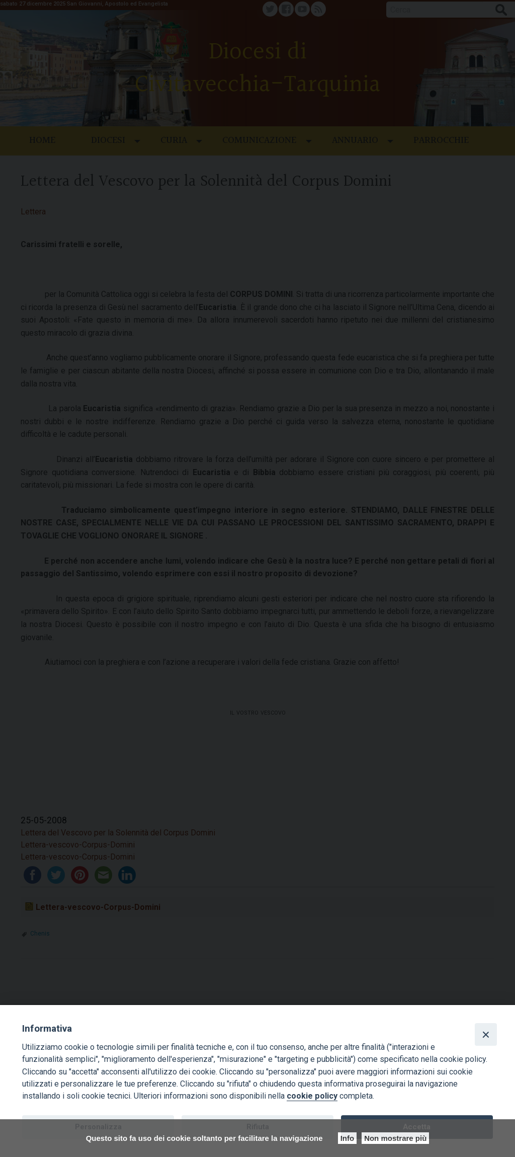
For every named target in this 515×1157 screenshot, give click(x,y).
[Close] (486, 1034)
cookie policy (312, 1096)
